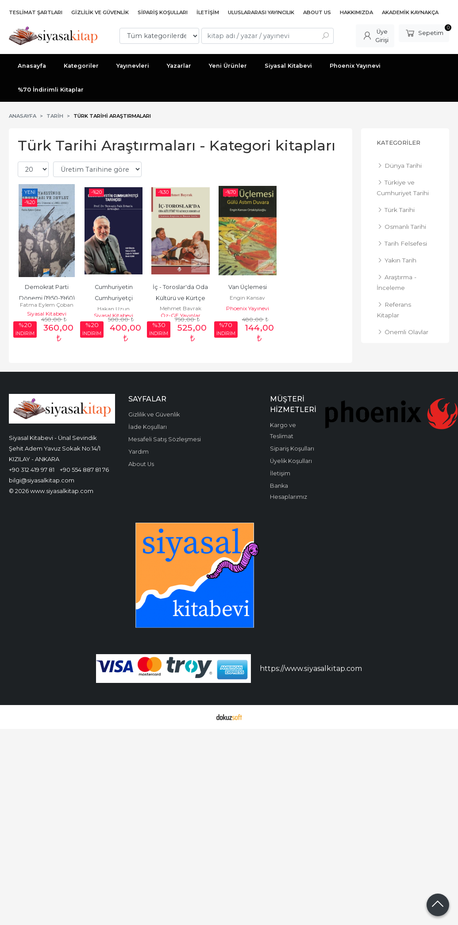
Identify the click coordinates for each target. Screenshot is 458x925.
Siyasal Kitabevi (46, 313)
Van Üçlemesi (247, 287)
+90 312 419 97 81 (31, 469)
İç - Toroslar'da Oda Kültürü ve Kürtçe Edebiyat (181, 298)
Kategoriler (398, 142)
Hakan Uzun (113, 308)
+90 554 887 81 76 (84, 469)
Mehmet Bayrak (180, 308)
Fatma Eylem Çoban (46, 304)
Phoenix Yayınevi (247, 308)
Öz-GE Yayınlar (180, 315)
